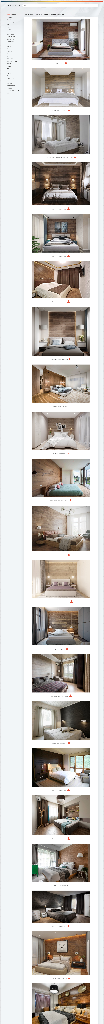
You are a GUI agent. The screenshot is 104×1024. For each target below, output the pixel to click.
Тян (8, 24)
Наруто (9, 46)
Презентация (10, 78)
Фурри (9, 66)
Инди (8, 27)
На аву (9, 73)
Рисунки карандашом (13, 90)
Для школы (10, 58)
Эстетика (9, 83)
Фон (8, 56)
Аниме (9, 19)
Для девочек (10, 39)
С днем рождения (12, 22)
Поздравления (11, 36)
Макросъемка (11, 85)
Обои (8, 93)
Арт (8, 71)
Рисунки (9, 29)
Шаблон (9, 51)
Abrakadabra (13, 5)
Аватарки (9, 17)
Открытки (9, 76)
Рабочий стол (11, 41)
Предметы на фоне (12, 54)
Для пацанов (10, 34)
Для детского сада (12, 61)
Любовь (9, 63)
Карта (8, 68)
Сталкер (9, 44)
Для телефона (11, 49)
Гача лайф (9, 32)
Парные (9, 81)
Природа (9, 88)
